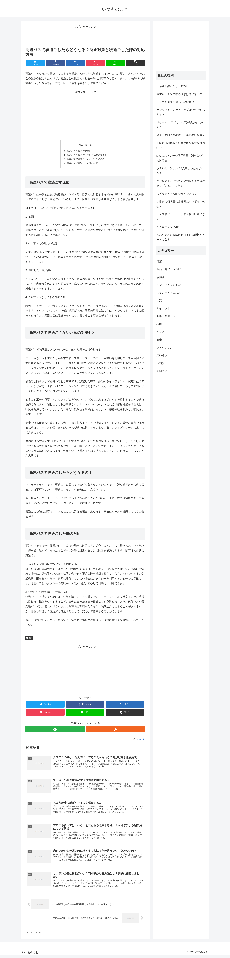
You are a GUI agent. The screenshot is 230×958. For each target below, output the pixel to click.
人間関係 (161, 371)
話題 (159, 324)
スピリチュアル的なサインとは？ (176, 193)
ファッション (164, 347)
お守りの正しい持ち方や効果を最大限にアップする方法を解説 (180, 183)
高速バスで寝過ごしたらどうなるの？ (85, 159)
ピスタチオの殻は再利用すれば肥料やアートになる (180, 237)
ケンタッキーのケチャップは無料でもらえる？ (180, 112)
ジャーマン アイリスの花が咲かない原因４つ (179, 125)
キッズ (160, 331)
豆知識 (160, 363)
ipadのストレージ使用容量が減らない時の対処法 (180, 158)
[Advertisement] (85, 36)
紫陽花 (160, 277)
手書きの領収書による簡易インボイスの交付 (180, 204)
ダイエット (163, 308)
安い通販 (161, 355)
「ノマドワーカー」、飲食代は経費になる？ (180, 217)
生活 (29, 639)
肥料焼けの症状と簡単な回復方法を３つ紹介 (180, 145)
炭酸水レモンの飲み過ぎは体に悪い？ (179, 94)
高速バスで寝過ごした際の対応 (82, 164)
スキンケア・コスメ (168, 292)
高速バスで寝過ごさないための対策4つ (86, 155)
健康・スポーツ (165, 316)
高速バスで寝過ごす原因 (78, 151)
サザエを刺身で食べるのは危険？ (176, 101)
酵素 (159, 339)
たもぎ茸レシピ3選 (168, 226)
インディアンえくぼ (168, 284)
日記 (159, 261)
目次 (81, 144)
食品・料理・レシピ (168, 269)
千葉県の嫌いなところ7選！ (173, 86)
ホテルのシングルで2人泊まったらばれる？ (180, 171)
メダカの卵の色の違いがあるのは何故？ (180, 135)
